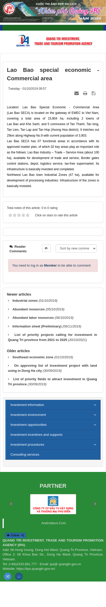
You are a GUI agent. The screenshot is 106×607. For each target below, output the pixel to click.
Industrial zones (25, 300)
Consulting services (24, 454)
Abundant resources (29, 309)
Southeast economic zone (33, 357)
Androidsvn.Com (53, 523)
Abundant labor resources (33, 318)
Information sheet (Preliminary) (37, 326)
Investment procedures (27, 444)
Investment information (27, 405)
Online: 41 (16, 535)
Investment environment (28, 415)
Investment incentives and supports (36, 435)
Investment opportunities (28, 425)
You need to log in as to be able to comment (51, 265)
